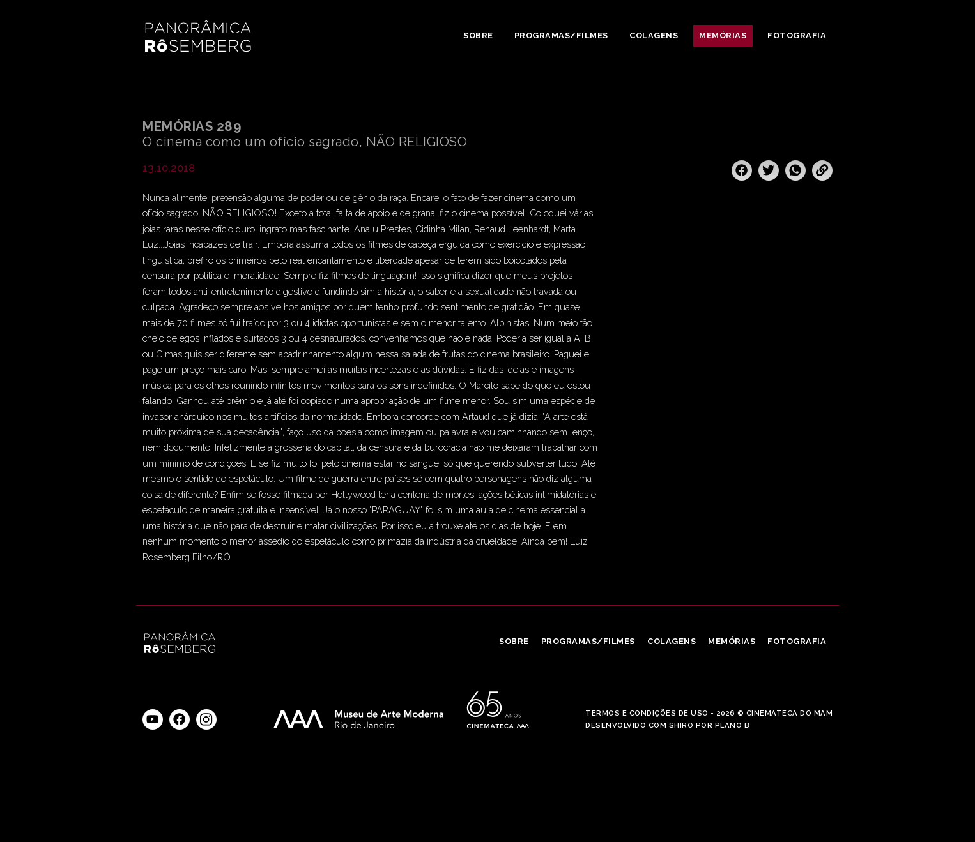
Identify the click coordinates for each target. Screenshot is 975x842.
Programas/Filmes (561, 35)
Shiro (681, 725)
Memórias (722, 35)
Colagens (653, 35)
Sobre (478, 35)
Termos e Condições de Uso (647, 713)
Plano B (732, 725)
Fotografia (796, 35)
